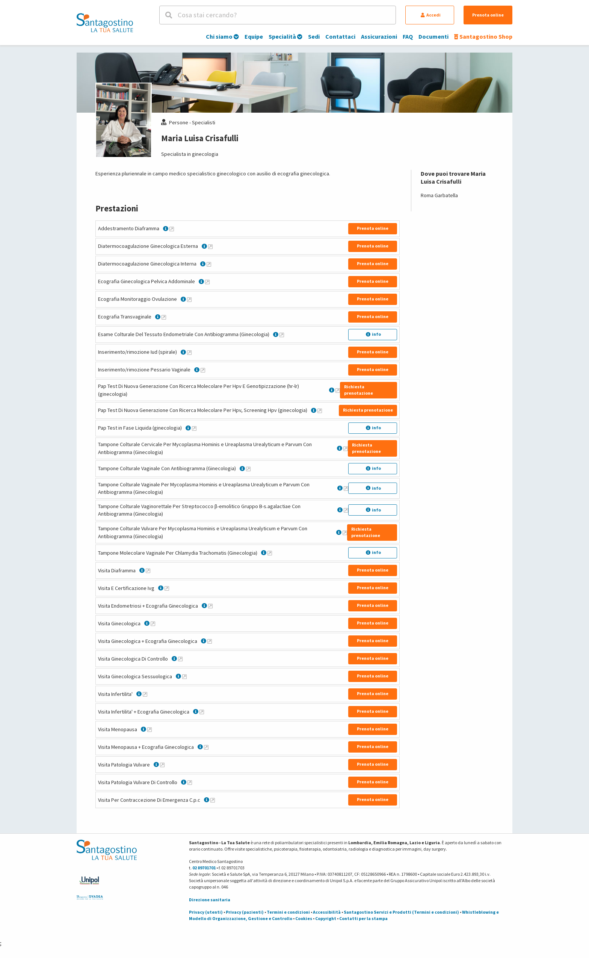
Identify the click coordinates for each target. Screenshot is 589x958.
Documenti (433, 36)
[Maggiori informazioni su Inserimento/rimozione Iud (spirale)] (189, 352)
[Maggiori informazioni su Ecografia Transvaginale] (164, 317)
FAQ (408, 36)
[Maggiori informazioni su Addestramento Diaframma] (171, 229)
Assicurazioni (379, 36)
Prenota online (488, 15)
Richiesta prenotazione (358, 390)
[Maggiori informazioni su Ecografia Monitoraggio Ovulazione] (189, 299)
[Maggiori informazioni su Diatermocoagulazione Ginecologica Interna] (209, 264)
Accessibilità (327, 912)
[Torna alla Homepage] (105, 22)
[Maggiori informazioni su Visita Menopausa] (149, 729)
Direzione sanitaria (209, 899)
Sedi (314, 36)
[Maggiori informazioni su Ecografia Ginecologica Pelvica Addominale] (207, 282)
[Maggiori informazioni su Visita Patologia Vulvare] (162, 765)
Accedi (431, 15)
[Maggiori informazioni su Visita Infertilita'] (145, 694)
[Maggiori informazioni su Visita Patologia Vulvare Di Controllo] (189, 782)
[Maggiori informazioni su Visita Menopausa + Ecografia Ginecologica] (206, 747)
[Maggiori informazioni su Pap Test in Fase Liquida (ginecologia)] (194, 428)
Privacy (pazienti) (245, 912)
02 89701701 (204, 867)
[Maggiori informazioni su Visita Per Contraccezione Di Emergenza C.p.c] (212, 800)
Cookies (303, 918)
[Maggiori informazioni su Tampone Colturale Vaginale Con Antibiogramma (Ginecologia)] (248, 469)
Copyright (325, 918)
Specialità (285, 36)
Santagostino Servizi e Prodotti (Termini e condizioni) (401, 912)
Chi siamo (222, 36)
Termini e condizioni (288, 912)
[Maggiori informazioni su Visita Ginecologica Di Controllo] (180, 659)
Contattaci (340, 36)
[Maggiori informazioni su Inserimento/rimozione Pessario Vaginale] (203, 370)
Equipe (254, 36)
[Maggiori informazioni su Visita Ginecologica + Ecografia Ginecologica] (209, 641)
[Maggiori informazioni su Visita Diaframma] (148, 570)
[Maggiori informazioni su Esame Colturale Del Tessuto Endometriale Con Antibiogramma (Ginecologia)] (281, 335)
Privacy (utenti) (206, 912)
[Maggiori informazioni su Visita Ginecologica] (153, 623)
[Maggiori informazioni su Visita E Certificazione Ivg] (167, 588)
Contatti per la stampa (363, 918)
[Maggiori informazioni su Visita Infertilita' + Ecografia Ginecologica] (201, 712)
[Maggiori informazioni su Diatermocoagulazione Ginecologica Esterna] (210, 246)
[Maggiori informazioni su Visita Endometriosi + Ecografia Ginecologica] (210, 606)
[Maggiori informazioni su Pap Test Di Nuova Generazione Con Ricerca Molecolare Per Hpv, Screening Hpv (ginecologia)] (319, 410)
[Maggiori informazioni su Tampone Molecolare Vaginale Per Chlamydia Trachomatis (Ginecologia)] (269, 553)
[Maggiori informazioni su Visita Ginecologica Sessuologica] (184, 676)
